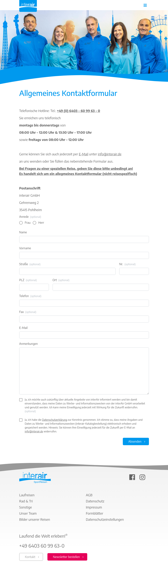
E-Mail (83, 154)
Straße (30, 264)
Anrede (30, 217)
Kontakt (30, 557)
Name (23, 232)
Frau (28, 222)
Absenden (135, 441)
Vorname (25, 248)
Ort (61, 280)
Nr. (127, 264)
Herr (41, 222)
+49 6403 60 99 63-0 (42, 545)
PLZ (28, 280)
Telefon (30, 296)
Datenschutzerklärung (54, 419)
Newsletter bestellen (66, 557)
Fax (27, 312)
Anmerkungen (28, 344)
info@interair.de (109, 154)
